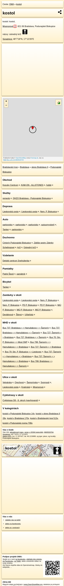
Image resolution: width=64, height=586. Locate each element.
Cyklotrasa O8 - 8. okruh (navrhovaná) (20, 400)
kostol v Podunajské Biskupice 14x (19, 414)
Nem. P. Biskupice (48, 211)
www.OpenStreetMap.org (33, 584)
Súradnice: (8, 39)
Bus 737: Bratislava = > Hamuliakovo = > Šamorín (26, 328)
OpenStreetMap (21, 158)
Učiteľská (29, 315)
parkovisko (8, 225)
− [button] (6, 105)
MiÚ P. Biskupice (24, 310)
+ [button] (6, 101)
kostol (19, 4)
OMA (11, 4)
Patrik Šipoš (8, 274)
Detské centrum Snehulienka (16, 261)
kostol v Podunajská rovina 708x (17, 423)
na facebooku (20, 559)
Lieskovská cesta (11, 211)
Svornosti (45, 382)
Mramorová (9, 26)
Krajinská (25, 387)
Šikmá (19, 315)
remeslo (6, 198)
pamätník (21, 274)
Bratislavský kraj (10, 167)
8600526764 (48, 432)
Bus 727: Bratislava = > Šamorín (31, 337)
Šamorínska (32, 382)
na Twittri (17, 561)
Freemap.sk (34, 158)
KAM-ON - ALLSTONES (32, 185)
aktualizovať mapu (16, 432)
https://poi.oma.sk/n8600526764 (13, 160)
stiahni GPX (7, 436)
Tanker (6, 229)
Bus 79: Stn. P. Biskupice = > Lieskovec (23, 352)
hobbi (48, 185)
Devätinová (8, 315)
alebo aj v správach (12, 528)
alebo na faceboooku (13, 524)
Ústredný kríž (30, 247)
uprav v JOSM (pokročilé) (33, 432)
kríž (19, 247)
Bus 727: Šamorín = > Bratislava (46, 347)
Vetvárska (7, 382)
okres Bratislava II (39, 167)
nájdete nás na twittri (12, 520)
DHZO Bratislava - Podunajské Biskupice (32, 198)
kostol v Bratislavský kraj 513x (44, 418)
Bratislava (24, 167)
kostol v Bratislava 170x (18, 418)
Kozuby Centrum (10, 185)
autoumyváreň (47, 225)
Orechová (19, 382)
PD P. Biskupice (29, 305)
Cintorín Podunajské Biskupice (17, 243)
